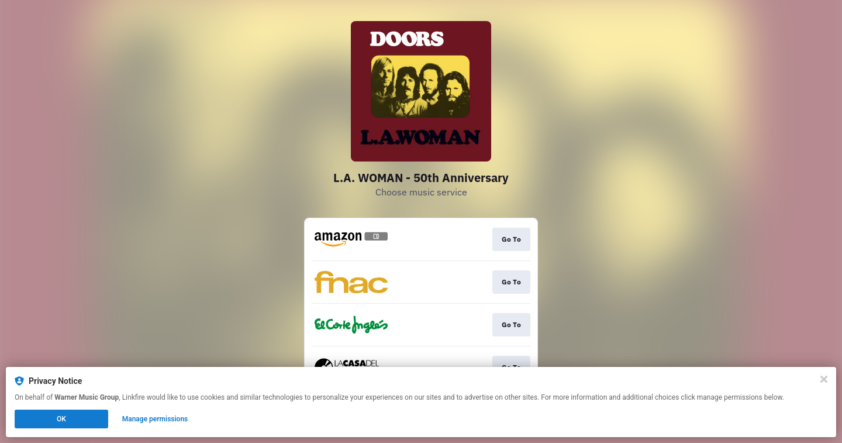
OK (61, 419)
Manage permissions (155, 419)
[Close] (824, 379)
